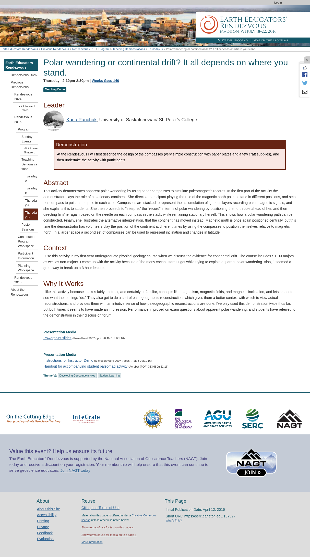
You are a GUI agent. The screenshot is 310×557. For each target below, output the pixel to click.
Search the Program (271, 40)
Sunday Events (26, 139)
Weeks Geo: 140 (105, 81)
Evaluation (45, 539)
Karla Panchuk (81, 119)
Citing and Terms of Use (100, 508)
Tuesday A (31, 179)
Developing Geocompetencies (77, 375)
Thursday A (31, 203)
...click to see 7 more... (26, 108)
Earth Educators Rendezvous (19, 49)
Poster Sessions (27, 227)
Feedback (45, 533)
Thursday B (155, 49)
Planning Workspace (26, 268)
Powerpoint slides (57, 338)
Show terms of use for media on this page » (109, 534)
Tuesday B (31, 191)
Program (104, 49)
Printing (43, 521)
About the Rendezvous (20, 292)
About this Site (48, 509)
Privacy (43, 527)
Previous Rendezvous (55, 49)
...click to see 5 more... (30, 150)
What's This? (174, 520)
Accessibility (46, 515)
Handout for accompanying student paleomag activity (85, 366)
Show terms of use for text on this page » (107, 527)
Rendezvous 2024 (23, 97)
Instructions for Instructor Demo (68, 360)
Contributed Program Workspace (26, 241)
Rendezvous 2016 (83, 49)
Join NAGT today (75, 470)
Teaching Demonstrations (129, 49)
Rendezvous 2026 (24, 75)
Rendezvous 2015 (23, 280)
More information (92, 541)
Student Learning (109, 375)
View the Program (233, 40)
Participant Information (26, 256)
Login (278, 2)
